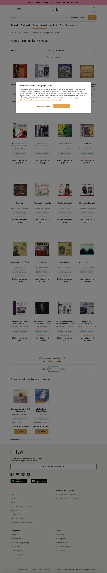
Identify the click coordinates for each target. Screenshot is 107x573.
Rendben (62, 106)
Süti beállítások (43, 106)
